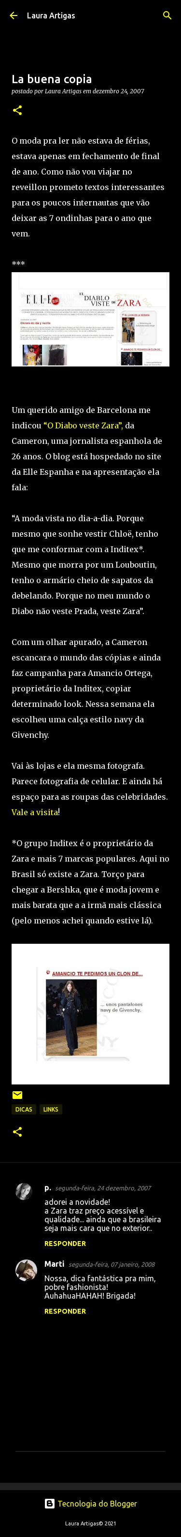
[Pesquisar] (167, 15)
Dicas (23, 1109)
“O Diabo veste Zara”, (84, 425)
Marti (54, 1263)
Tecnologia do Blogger (90, 1503)
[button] (17, 110)
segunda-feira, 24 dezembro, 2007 (103, 1188)
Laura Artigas (51, 15)
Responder (65, 1243)
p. (47, 1187)
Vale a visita (35, 812)
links (50, 1109)
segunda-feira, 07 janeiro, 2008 (111, 1264)
